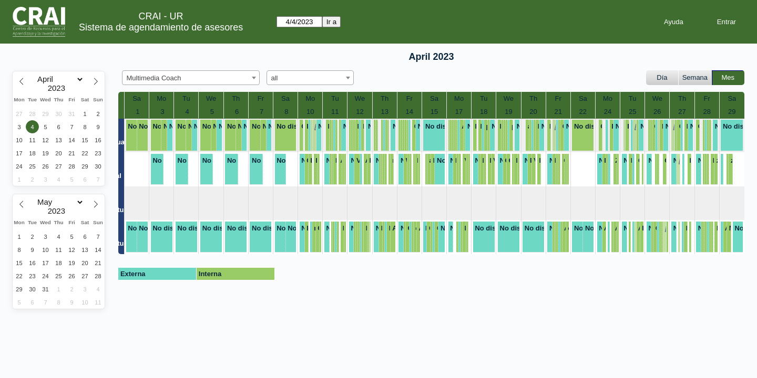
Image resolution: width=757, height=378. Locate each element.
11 (335, 112)
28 (706, 112)
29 (731, 112)
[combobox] (191, 77)
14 (409, 112)
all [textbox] (274, 78)
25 (632, 112)
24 (607, 112)
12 (359, 112)
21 (557, 112)
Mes (728, 77)
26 (657, 112)
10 (310, 112)
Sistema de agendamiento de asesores (161, 27)
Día (662, 77)
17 (459, 112)
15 (434, 112)
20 (533, 112)
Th (236, 98)
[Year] (59, 88)
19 (508, 112)
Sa (136, 98)
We (211, 98)
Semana (695, 77)
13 (384, 112)
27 (682, 112)
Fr (261, 98)
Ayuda (673, 22)
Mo (161, 98)
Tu (186, 98)
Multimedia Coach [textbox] (154, 78)
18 (483, 112)
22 (583, 112)
